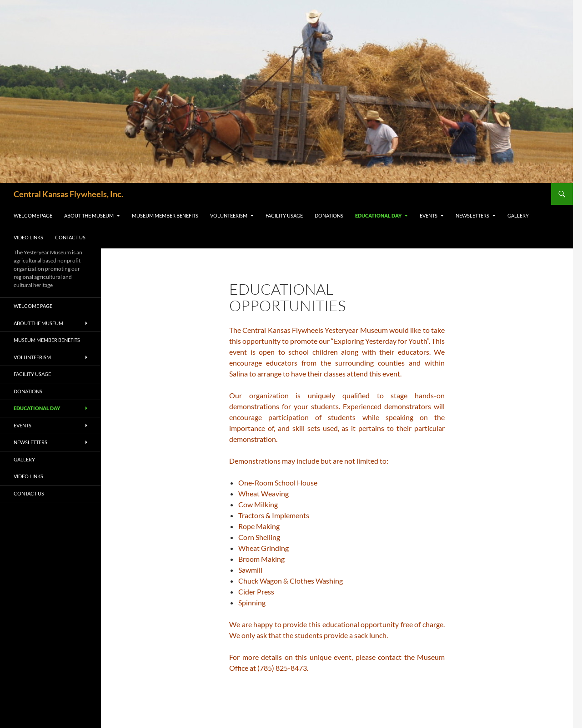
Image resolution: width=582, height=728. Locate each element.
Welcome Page (33, 215)
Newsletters (472, 215)
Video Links (28, 237)
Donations (329, 215)
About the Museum (89, 215)
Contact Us (70, 237)
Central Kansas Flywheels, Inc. (68, 194)
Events (428, 215)
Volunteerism (228, 215)
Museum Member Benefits (165, 215)
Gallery (518, 215)
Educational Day (378, 215)
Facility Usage (284, 215)
